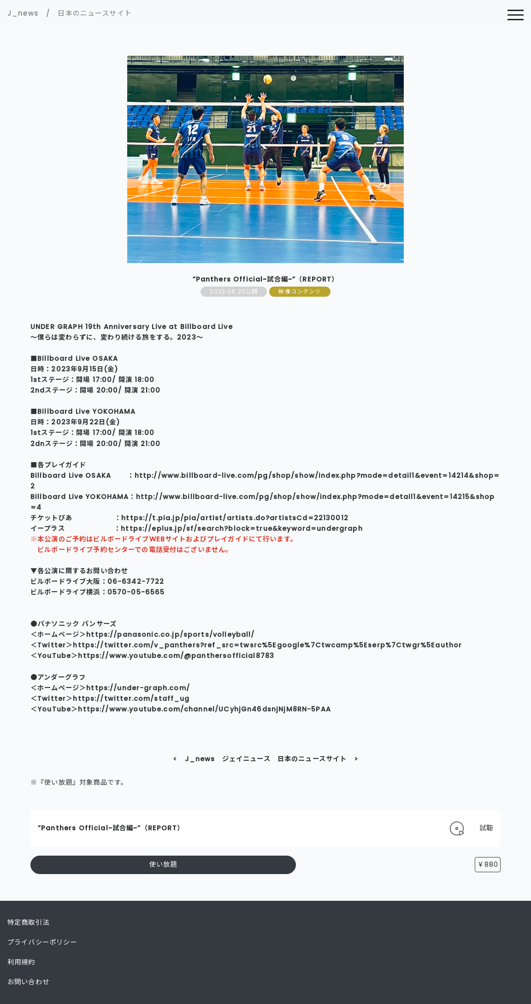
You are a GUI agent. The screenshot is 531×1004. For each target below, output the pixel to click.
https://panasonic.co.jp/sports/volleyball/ (170, 634)
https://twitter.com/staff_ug (131, 698)
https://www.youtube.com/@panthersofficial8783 (176, 655)
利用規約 (21, 962)
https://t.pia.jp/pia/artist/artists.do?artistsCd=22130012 (234, 518)
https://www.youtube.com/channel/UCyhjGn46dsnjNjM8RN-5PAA (204, 709)
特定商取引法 (28, 922)
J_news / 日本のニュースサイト (69, 13)
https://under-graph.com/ (138, 688)
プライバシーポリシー (42, 942)
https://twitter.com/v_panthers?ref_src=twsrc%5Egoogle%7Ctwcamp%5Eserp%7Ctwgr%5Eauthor (267, 645)
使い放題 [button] (163, 864)
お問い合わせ (28, 981)
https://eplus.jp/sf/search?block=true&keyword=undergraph (242, 528)
